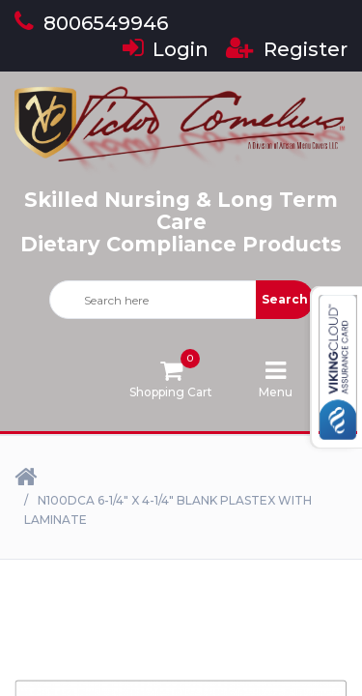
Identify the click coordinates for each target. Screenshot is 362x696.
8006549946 (91, 23)
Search (285, 299)
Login (166, 49)
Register (287, 49)
